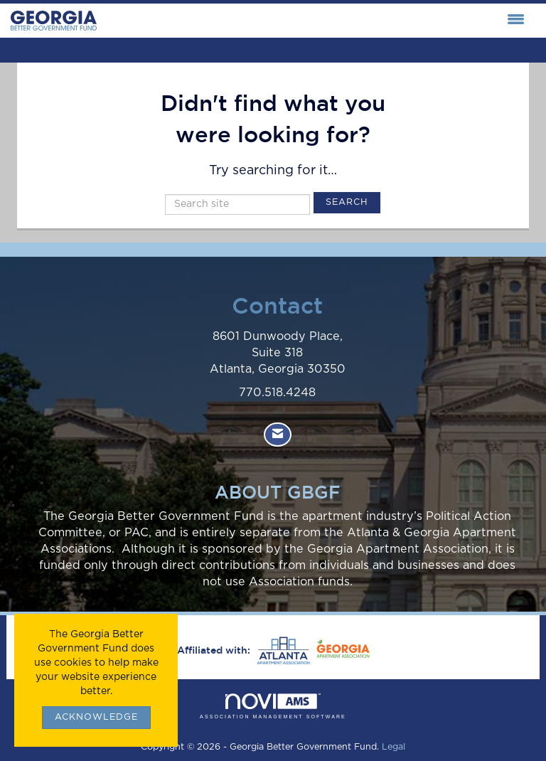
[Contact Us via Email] (277, 434)
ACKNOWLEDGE (96, 717)
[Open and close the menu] (314, 20)
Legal (393, 747)
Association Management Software (273, 706)
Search (347, 202)
